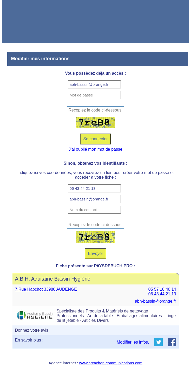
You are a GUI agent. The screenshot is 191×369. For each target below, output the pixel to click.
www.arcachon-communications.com (110, 363)
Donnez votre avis (31, 330)
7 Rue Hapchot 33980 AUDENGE (46, 289)
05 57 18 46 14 (162, 289)
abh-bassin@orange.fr (155, 301)
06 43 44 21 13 (162, 294)
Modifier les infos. (133, 342)
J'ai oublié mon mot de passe (95, 149)
